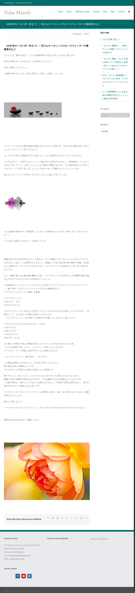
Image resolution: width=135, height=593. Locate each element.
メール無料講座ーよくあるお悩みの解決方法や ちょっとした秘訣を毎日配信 (115, 95)
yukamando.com (17, 559)
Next (86, 34)
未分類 (105, 131)
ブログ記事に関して (111, 39)
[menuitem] (62, 11)
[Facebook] (17, 576)
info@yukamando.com (24, 3)
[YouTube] (23, 576)
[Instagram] (29, 576)
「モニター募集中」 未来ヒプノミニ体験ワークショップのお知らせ (115, 49)
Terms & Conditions (99, 539)
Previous (77, 34)
